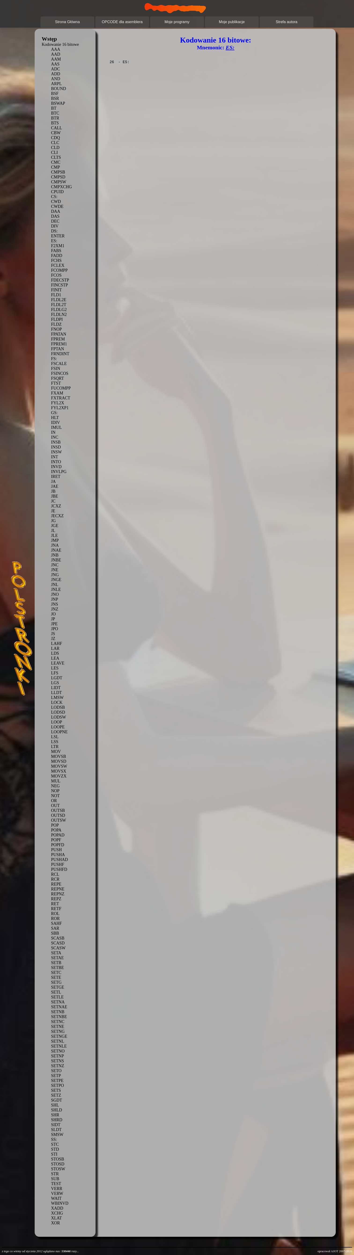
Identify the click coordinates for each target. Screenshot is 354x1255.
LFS (54, 673)
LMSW (57, 697)
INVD (56, 466)
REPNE (57, 889)
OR (54, 800)
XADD (57, 1208)
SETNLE (59, 1046)
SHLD (56, 1110)
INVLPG (58, 471)
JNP (54, 599)
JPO (54, 628)
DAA (55, 211)
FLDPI (57, 319)
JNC (55, 565)
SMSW (57, 1134)
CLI (54, 152)
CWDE (57, 206)
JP (53, 619)
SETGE (57, 987)
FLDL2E (58, 299)
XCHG (57, 1213)
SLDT (56, 1129)
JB (53, 491)
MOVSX (58, 771)
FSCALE (59, 363)
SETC (56, 972)
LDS (55, 653)
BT (53, 108)
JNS (54, 604)
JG (53, 520)
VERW (57, 1193)
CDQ (55, 137)
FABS (56, 250)
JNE (54, 570)
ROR (55, 918)
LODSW (58, 717)
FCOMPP (59, 270)
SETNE (57, 1026)
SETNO (58, 1051)
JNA (55, 545)
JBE (54, 496)
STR (55, 1174)
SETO (56, 1070)
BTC (55, 113)
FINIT (56, 290)
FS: (54, 358)
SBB (55, 933)
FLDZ (56, 324)
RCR (55, 879)
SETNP (57, 1056)
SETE (56, 977)
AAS (55, 64)
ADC (55, 69)
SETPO (57, 1085)
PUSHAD (59, 859)
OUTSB (58, 810)
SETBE (57, 967)
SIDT (55, 1124)
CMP (55, 167)
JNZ (54, 609)
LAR (55, 648)
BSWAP (58, 103)
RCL (55, 874)
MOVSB (58, 756)
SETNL (57, 1041)
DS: (54, 231)
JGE (54, 525)
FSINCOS (59, 373)
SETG (56, 982)
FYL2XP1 (60, 407)
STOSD (57, 1164)
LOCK (57, 702)
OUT (55, 805)
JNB (55, 555)
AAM (56, 59)
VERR (56, 1188)
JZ (53, 638)
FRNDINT (60, 353)
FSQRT (57, 378)
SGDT (56, 1100)
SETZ (56, 1095)
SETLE (57, 997)
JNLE (56, 589)
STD (55, 1149)
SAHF (56, 923)
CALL (56, 128)
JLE (54, 535)
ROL (55, 913)
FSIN (55, 368)
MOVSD (58, 761)
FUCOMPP (61, 388)
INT (54, 457)
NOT (55, 795)
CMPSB (58, 172)
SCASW (58, 948)
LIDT (56, 687)
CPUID (57, 191)
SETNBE (59, 1016)
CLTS (56, 157)
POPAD (57, 835)
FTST (56, 383)
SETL (56, 992)
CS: (54, 196)
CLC (55, 142)
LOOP (56, 722)
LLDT (56, 692)
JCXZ (56, 506)
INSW (56, 452)
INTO (56, 461)
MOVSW (59, 766)
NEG (55, 786)
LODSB (58, 707)
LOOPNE (59, 732)
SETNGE (59, 1036)
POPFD (57, 845)
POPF (56, 840)
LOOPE (58, 727)
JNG (55, 574)
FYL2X (57, 403)
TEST (56, 1183)
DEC (55, 221)
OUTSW (58, 820)
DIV (55, 226)
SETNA (58, 1002)
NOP (55, 790)
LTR (55, 746)
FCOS (56, 275)
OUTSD (58, 815)
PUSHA (58, 854)
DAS (55, 216)
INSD (56, 447)
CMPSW (58, 182)
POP (55, 825)
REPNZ (57, 894)
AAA (55, 49)
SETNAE (59, 1007)
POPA (56, 830)
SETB (56, 962)
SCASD (58, 943)
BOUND (58, 88)
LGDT (56, 678)
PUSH (56, 849)
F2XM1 (57, 245)
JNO (55, 594)
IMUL (56, 427)
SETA (56, 953)
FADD (56, 255)
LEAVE (57, 663)
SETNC (57, 1021)
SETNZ (57, 1065)
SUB (55, 1178)
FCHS (56, 260)
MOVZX (58, 776)
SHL (55, 1105)
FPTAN (57, 349)
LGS (55, 682)
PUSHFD (59, 869)
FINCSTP (59, 285)
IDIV (55, 422)
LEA (55, 658)
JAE (54, 486)
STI (54, 1154)
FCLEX (57, 265)
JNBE (56, 560)
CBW (56, 132)
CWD (56, 201)
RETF (56, 908)
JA (53, 481)
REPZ (56, 899)
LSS (54, 741)
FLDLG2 (59, 309)
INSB (56, 442)
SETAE (57, 957)
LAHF (56, 643)
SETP (56, 1075)
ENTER (58, 236)
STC (55, 1144)
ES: (54, 241)
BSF (55, 93)
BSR (55, 98)
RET (55, 903)
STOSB (57, 1159)
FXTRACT (60, 398)
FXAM (57, 393)
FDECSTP (60, 280)
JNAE (56, 550)
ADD (55, 74)
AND (55, 78)
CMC (55, 162)
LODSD (58, 712)
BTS (55, 123)
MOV (56, 751)
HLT (55, 417)
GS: (54, 412)
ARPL (56, 83)
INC (54, 437)
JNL (54, 584)
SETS (56, 1090)
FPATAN (58, 334)
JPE (54, 624)
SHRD (56, 1120)
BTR (55, 118)
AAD (55, 54)
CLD (55, 147)
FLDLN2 (59, 314)
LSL (55, 736)
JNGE (56, 579)
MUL (55, 781)
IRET (55, 476)
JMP (55, 540)
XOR (55, 1223)
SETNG (58, 1031)
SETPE (57, 1080)
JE (53, 511)
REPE (56, 884)
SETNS (57, 1061)
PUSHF (57, 864)
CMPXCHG (61, 186)
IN (53, 432)
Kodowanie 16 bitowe (60, 44)
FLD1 (56, 295)
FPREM (58, 339)
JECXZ (57, 516)
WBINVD (59, 1203)
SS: (54, 1139)
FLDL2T (58, 304)
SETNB (57, 1011)
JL (53, 530)
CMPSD (58, 177)
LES (55, 668)
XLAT (56, 1218)
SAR (55, 928)
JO (53, 614)
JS (53, 633)
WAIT (56, 1198)
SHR (55, 1115)
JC (53, 501)
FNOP (56, 329)
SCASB (57, 938)
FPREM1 (59, 344)
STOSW (58, 1169)
